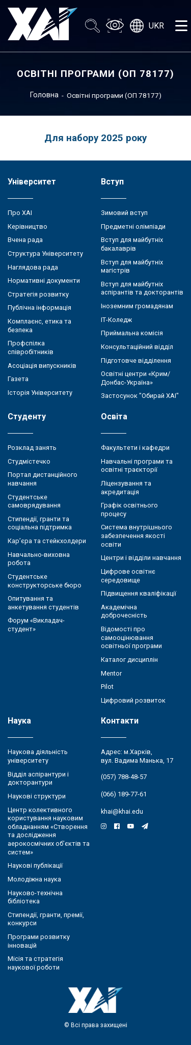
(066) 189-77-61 (124, 794)
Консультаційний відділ (137, 347)
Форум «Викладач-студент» (36, 625)
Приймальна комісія (132, 333)
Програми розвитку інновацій (39, 941)
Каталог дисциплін (129, 659)
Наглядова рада (33, 267)
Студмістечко (29, 461)
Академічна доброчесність (124, 611)
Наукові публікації (35, 865)
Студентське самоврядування (34, 501)
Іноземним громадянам (137, 306)
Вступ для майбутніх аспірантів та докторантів (142, 288)
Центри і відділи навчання (141, 557)
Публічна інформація (39, 307)
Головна (44, 95)
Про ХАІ (20, 213)
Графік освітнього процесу (129, 509)
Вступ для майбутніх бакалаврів (132, 244)
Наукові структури (37, 796)
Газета (18, 379)
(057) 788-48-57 (124, 777)
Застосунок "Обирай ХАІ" (140, 395)
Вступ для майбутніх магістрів (132, 266)
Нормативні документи (44, 280)
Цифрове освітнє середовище (128, 576)
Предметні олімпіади (133, 226)
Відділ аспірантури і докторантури (38, 778)
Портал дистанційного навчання (42, 479)
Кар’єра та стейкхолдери (47, 541)
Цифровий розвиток (133, 700)
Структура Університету (45, 253)
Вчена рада (25, 240)
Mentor (111, 673)
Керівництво (27, 226)
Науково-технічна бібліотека (35, 897)
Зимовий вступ (124, 213)
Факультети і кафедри (135, 447)
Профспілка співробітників (30, 347)
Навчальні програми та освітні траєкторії (137, 466)
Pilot (107, 686)
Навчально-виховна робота (39, 559)
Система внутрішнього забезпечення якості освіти (136, 535)
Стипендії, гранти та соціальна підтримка (40, 523)
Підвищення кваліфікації (138, 593)
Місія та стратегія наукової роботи (35, 963)
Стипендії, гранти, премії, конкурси (46, 919)
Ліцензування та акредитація (126, 487)
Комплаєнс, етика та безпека (39, 325)
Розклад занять (32, 447)
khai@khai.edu (122, 811)
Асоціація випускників (42, 365)
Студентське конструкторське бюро (44, 581)
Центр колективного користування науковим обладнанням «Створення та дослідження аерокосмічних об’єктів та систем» (49, 831)
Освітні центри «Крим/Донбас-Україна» (135, 378)
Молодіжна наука (34, 879)
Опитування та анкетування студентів (43, 603)
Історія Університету (40, 392)
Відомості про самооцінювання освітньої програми (131, 637)
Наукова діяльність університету (38, 756)
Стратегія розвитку (38, 294)
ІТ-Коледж (116, 320)
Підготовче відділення (136, 360)
